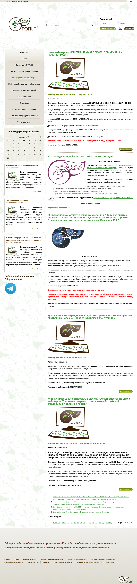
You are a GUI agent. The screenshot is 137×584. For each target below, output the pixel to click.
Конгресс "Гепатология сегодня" (24, 71)
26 (81, 523)
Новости (24, 52)
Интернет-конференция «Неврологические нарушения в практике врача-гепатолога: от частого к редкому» (24, 240)
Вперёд (101, 523)
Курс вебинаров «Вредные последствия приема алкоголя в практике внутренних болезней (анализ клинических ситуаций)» (90, 316)
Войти (130, 29)
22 (68, 523)
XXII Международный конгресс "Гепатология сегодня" (81, 156)
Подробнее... (37, 191)
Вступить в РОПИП (24, 65)
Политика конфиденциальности (24, 116)
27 (84, 523)
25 (78, 523)
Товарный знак (24, 122)
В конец (109, 523)
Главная (7, 1)
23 (71, 523)
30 (93, 523)
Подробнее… (125, 149)
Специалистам (24, 97)
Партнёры (24, 103)
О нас (24, 59)
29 (90, 523)
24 (75, 523)
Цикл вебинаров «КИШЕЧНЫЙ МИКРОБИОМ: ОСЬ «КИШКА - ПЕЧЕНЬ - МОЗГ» (85, 53)
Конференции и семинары (24, 78)
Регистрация (108, 28)
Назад (64, 523)
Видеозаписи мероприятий (24, 90)
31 (96, 523)
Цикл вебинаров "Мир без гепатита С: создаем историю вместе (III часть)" (81, 512)
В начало (56, 523)
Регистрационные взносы (24, 109)
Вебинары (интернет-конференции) (24, 84)
